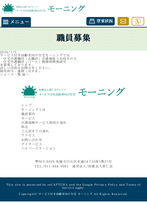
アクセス (28, 135)
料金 (24, 127)
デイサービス (31, 144)
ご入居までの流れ (35, 131)
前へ (25, 74)
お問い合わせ (31, 140)
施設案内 (28, 114)
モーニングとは (33, 110)
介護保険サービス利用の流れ (44, 123)
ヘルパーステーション (38, 148)
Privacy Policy (106, 184)
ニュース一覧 (10, 74)
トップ (26, 105)
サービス (28, 118)
